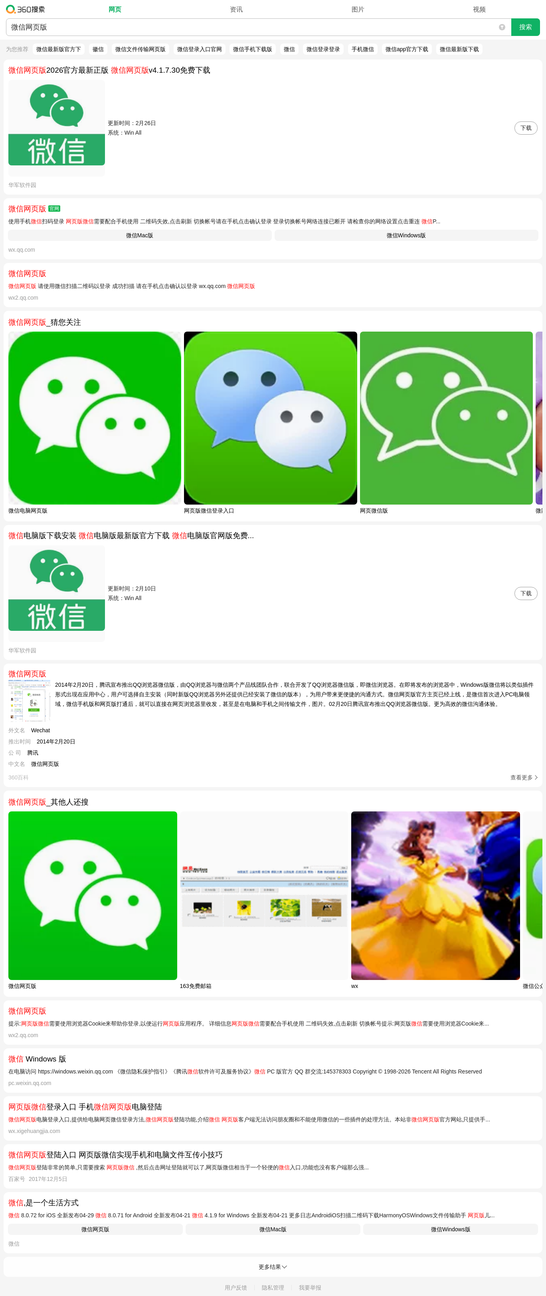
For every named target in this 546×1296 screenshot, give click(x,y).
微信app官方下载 (407, 49)
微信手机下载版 (252, 49)
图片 (358, 9)
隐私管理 (273, 1287)
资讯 (236, 9)
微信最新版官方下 (58, 49)
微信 (289, 49)
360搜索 (27, 9)
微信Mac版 (139, 235)
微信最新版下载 (459, 49)
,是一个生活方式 (43, 1203)
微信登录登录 (323, 49)
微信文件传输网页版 (140, 49)
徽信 (98, 49)
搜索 (525, 27)
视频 (479, 9)
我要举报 (310, 1287)
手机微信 (363, 49)
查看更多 (521, 777)
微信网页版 (95, 1229)
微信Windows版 (406, 235)
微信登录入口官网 (199, 49)
